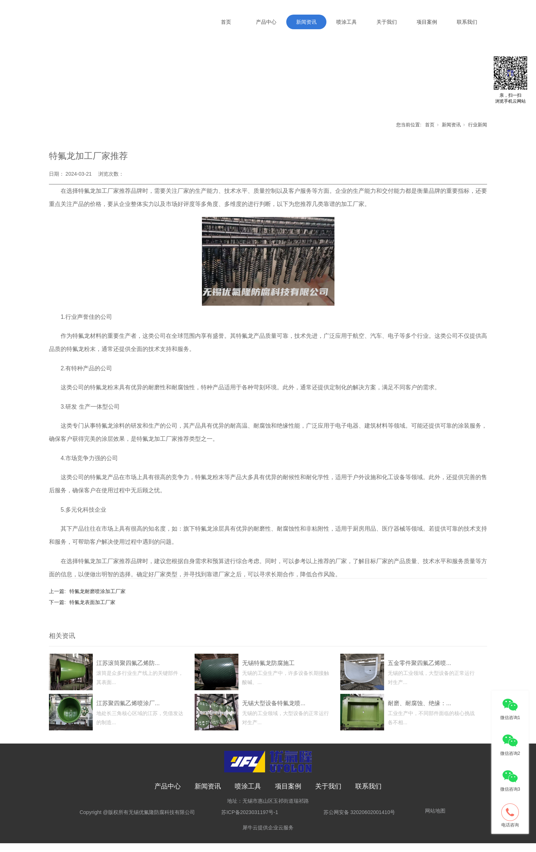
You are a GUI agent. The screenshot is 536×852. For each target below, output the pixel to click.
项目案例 (427, 22)
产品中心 (266, 22)
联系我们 (467, 22)
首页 (226, 22)
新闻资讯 (306, 22)
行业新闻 (477, 133)
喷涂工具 (346, 22)
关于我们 (386, 22)
